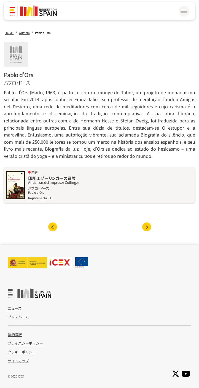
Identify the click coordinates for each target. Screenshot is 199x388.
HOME (9, 33)
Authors (24, 33)
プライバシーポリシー (25, 343)
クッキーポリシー (22, 352)
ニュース (14, 308)
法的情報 (15, 334)
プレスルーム (18, 316)
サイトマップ (18, 360)
